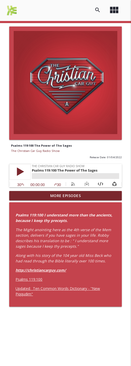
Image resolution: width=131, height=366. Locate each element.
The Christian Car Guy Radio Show (35, 151)
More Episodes (65, 195)
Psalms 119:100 (29, 279)
